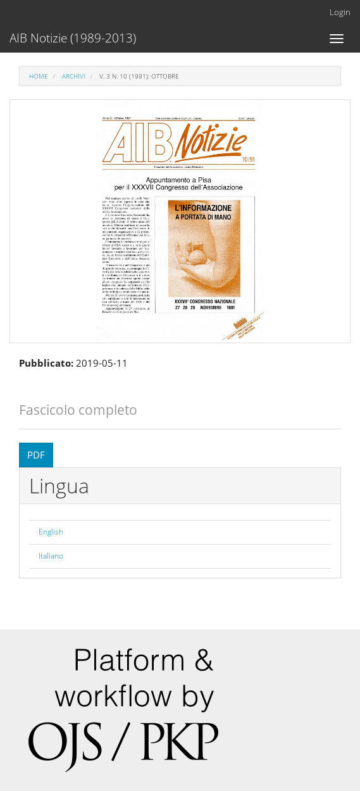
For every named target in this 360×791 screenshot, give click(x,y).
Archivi (73, 76)
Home (38, 76)
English (51, 531)
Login (340, 12)
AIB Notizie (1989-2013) (72, 38)
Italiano (51, 555)
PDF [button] (36, 454)
